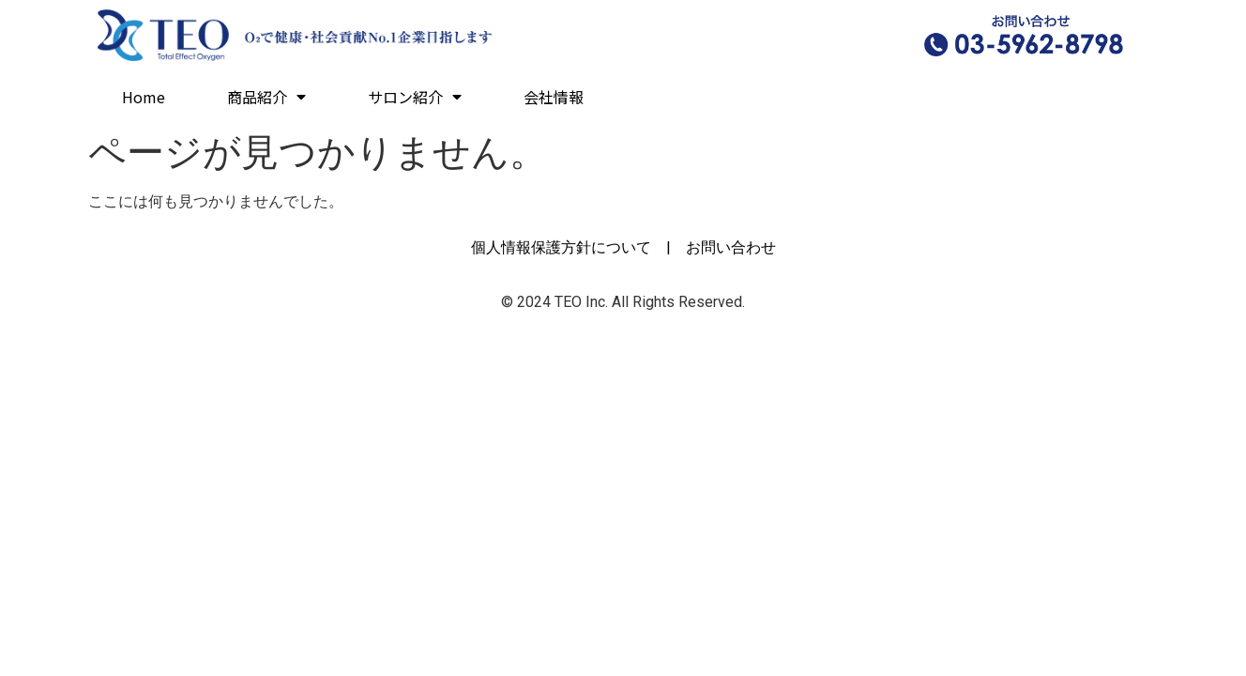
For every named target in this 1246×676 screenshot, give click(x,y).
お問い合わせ (731, 247)
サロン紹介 (415, 97)
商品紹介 (266, 97)
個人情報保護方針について (561, 247)
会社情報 (554, 96)
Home (143, 96)
